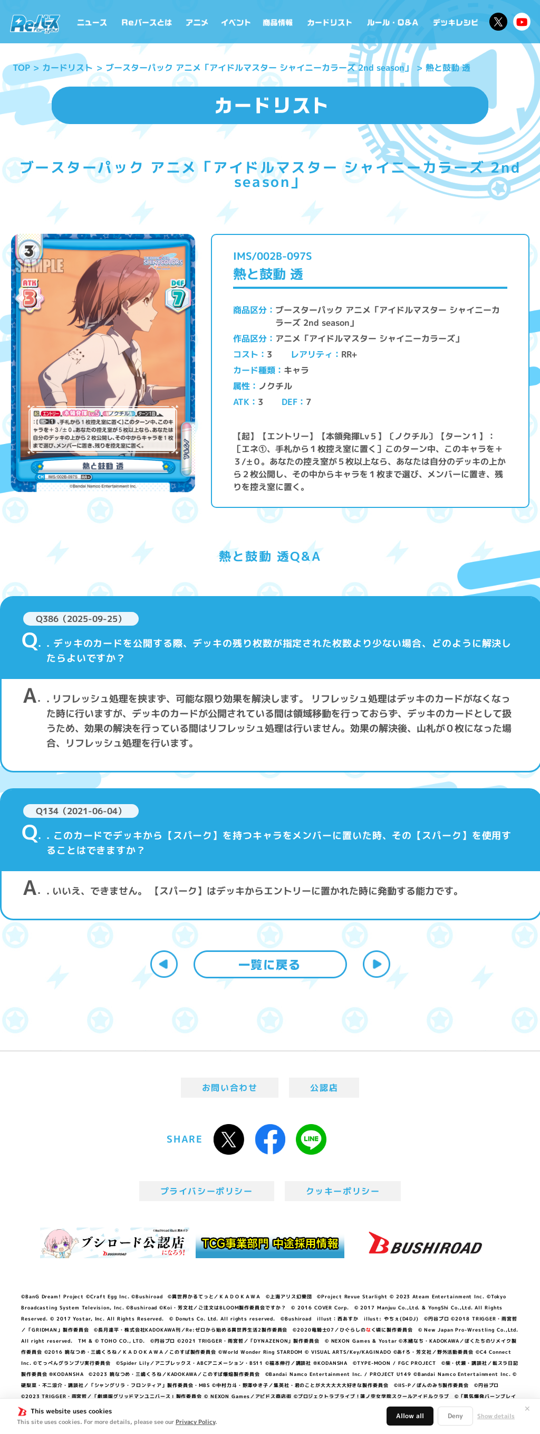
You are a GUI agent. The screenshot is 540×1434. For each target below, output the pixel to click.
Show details (496, 1416)
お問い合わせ (230, 1087)
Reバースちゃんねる (522, 22)
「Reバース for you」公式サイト (35, 24)
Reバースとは (146, 21)
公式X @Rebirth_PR (498, 22)
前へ (164, 964)
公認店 (324, 1087)
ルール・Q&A (393, 21)
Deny (455, 1415)
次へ (376, 964)
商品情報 (278, 21)
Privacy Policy (195, 1422)
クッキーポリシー (343, 1191)
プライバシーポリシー (206, 1191)
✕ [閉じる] (527, 1408)
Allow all (410, 1415)
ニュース (92, 21)
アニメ (197, 21)
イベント (236, 21)
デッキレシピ (456, 21)
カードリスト (331, 21)
